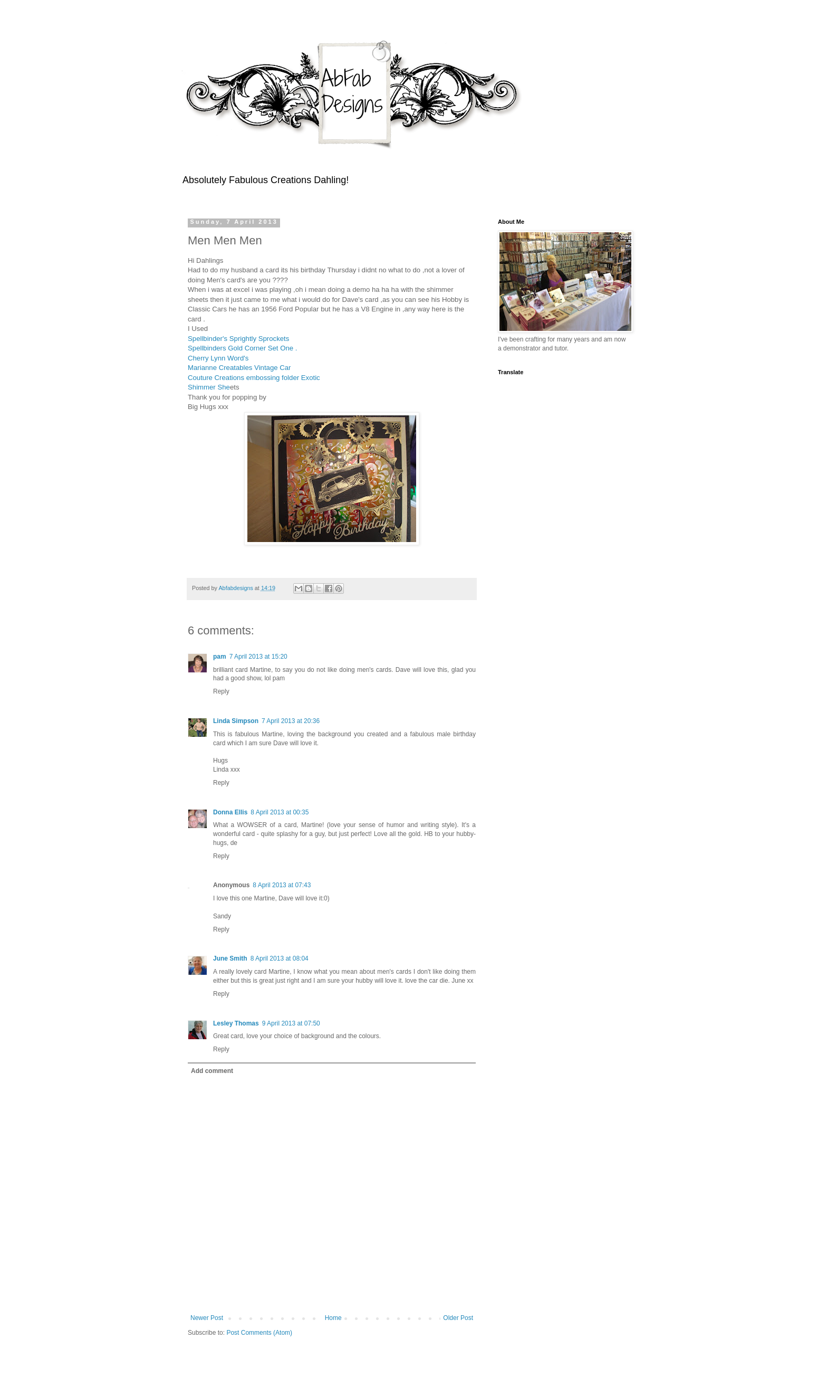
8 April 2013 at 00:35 (280, 812)
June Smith (230, 958)
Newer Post (206, 1318)
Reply (221, 691)
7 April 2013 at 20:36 (291, 721)
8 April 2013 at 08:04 (280, 958)
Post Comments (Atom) (259, 1332)
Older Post (458, 1318)
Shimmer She (209, 387)
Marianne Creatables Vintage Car (240, 368)
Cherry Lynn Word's (219, 358)
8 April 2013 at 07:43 (282, 885)
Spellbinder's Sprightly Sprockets (239, 339)
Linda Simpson (235, 721)
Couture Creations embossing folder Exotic (255, 378)
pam (219, 656)
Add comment (212, 1071)
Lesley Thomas (236, 1023)
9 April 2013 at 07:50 (291, 1023)
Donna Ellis (230, 812)
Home (333, 1318)
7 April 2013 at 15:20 (258, 656)
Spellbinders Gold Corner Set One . (242, 348)
